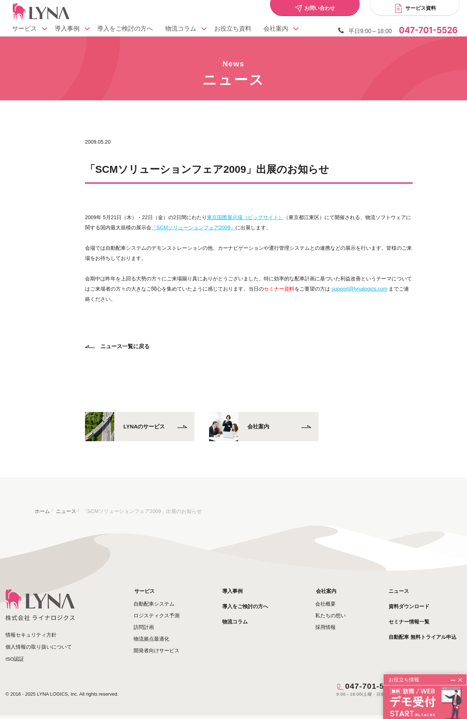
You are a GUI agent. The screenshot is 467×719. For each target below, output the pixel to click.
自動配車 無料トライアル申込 (428, 630)
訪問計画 (155, 621)
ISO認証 (14, 652)
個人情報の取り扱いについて (38, 640)
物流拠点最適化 (163, 633)
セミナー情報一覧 (414, 615)
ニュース (404, 584)
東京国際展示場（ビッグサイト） (251, 211)
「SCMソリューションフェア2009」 (200, 221)
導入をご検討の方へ (131, 29)
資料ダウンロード (414, 600)
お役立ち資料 (242, 29)
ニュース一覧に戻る (124, 340)
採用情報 (331, 621)
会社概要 (331, 598)
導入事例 (75, 29)
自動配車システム (165, 598)
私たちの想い (336, 609)
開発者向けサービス (168, 644)
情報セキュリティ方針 (31, 628)
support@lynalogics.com (366, 282)
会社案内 (331, 584)
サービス (30, 29)
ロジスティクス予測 (168, 609)
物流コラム (192, 29)
